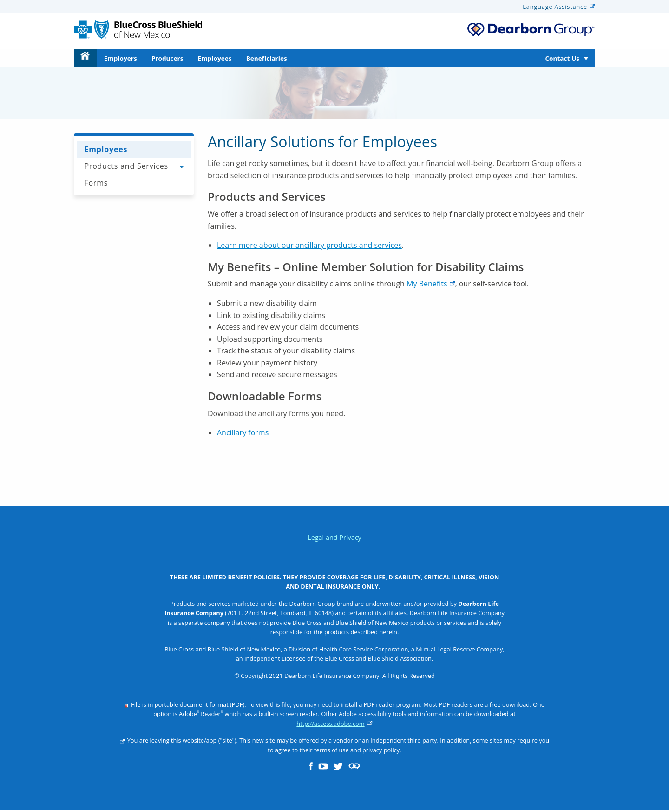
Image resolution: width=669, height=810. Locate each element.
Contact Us (562, 58)
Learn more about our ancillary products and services (309, 245)
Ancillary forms (243, 432)
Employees (215, 58)
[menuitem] (85, 58)
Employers (120, 58)
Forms (96, 183)
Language (559, 6)
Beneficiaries (266, 58)
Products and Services (126, 166)
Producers (167, 58)
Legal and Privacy (334, 537)
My (431, 284)
